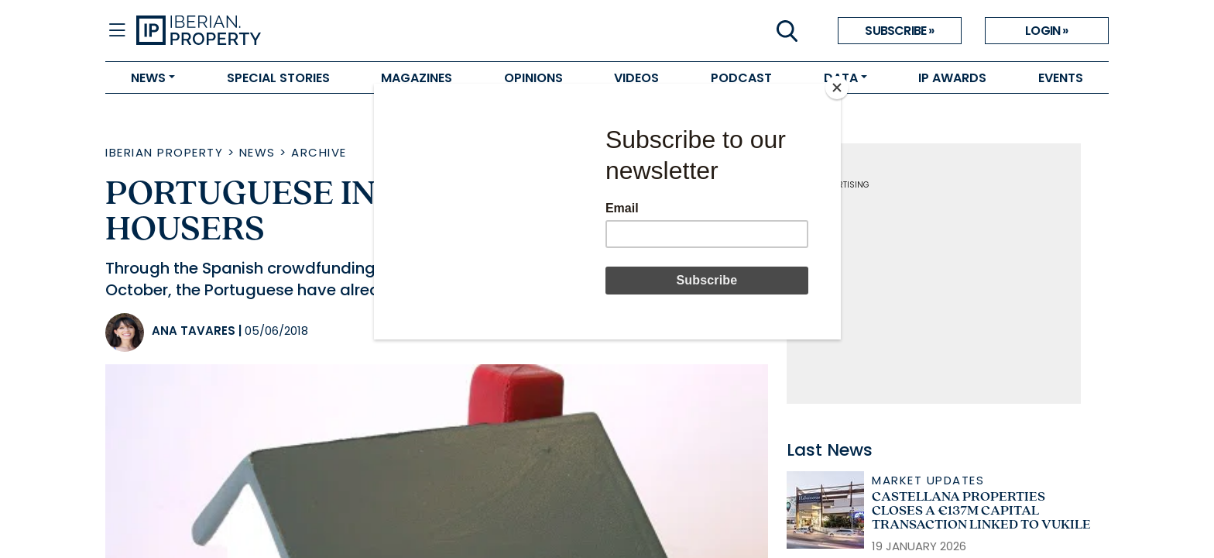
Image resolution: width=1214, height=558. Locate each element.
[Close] (837, 87)
